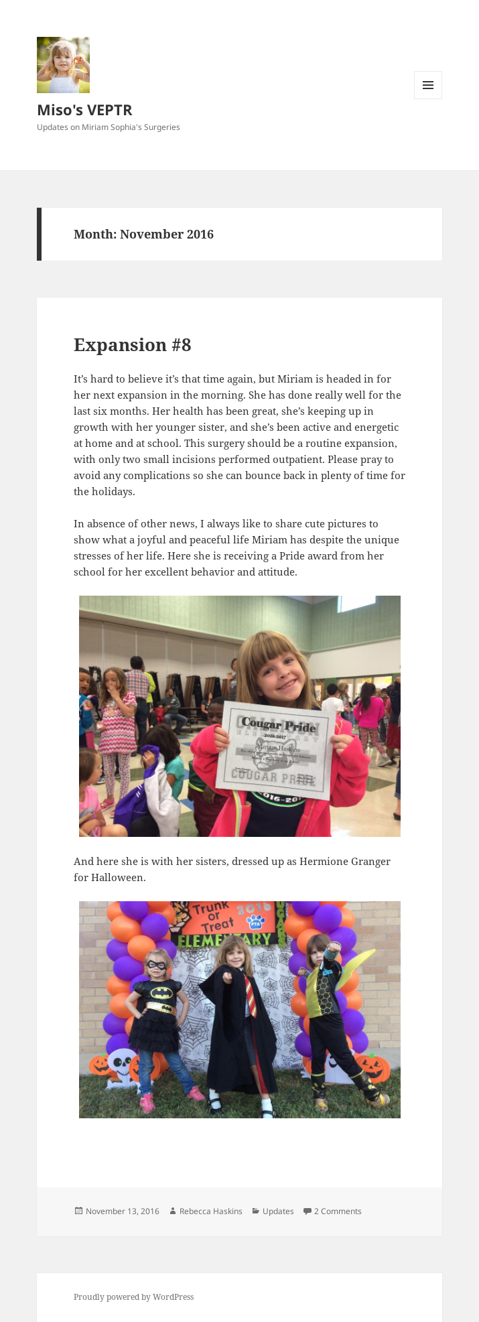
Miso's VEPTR (85, 109)
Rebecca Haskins (211, 1211)
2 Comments (338, 1211)
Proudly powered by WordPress (134, 1297)
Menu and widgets (428, 98)
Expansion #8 (133, 344)
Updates (278, 1211)
